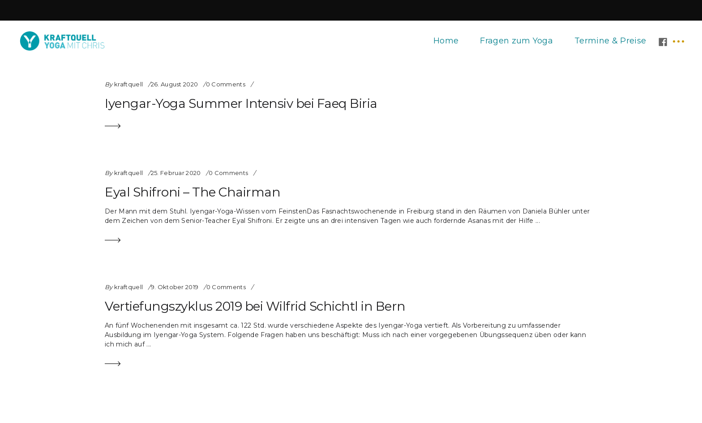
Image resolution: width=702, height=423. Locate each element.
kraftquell (128, 84)
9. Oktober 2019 (175, 287)
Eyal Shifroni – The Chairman (192, 192)
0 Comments (225, 84)
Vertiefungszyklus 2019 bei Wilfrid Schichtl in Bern (255, 306)
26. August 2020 (174, 84)
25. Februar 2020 (176, 172)
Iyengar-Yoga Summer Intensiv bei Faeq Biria (241, 103)
